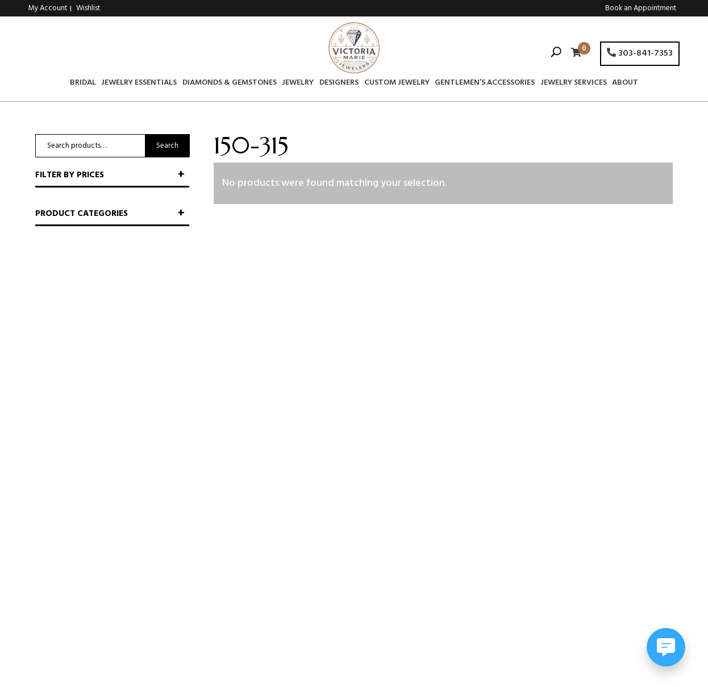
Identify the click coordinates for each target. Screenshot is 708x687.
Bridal (83, 84)
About (625, 84)
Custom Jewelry (397, 84)
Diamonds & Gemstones (229, 84)
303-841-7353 (640, 53)
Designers (339, 84)
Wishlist (88, 8)
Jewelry (298, 84)
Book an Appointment (640, 8)
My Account (47, 8)
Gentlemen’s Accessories (485, 84)
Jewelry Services (573, 84)
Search (167, 146)
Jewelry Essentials (139, 84)
